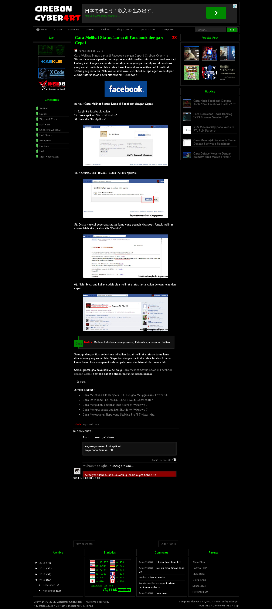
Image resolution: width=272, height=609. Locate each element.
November (48, 590)
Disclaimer (74, 605)
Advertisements (43, 605)
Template (168, 29)
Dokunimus (199, 579)
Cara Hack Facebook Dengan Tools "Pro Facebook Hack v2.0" (214, 102)
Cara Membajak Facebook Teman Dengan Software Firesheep (214, 142)
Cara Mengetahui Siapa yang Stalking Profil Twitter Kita (118, 414)
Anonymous (146, 562)
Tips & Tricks (147, 29)
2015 (42, 562)
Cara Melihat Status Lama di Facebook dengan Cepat (108, 55)
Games (90, 29)
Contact (60, 605)
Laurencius (199, 585)
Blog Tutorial (125, 29)
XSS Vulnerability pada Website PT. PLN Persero (213, 128)
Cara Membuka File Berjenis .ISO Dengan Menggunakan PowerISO (125, 395)
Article (58, 29)
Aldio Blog (199, 562)
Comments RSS (222, 605)
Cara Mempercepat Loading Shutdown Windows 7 (115, 409)
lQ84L (207, 601)
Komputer (45, 140)
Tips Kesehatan (49, 156)
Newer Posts (84, 543)
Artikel (43, 108)
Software (73, 29)
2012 (42, 580)
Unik (42, 151)
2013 (42, 574)
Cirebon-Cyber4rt (156, 55)
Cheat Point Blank (50, 129)
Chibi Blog (199, 573)
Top (236, 605)
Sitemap (88, 605)
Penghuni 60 (200, 591)
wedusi (143, 577)
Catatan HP (200, 567)
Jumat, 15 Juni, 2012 (162, 460)
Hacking (105, 29)
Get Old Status (106, 115)
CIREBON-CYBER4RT (70, 601)
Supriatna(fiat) (148, 583)
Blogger (234, 601)
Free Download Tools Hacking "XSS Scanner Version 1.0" (212, 115)
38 (174, 37)
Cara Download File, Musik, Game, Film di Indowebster (118, 400)
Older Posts (168, 543)
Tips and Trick (91, 424)
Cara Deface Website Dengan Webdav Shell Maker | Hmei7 (212, 155)
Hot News (45, 135)
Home (41, 29)
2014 (42, 568)
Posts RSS (204, 605)
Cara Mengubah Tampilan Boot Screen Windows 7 (115, 404)
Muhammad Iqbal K (97, 466)
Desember (48, 584)
